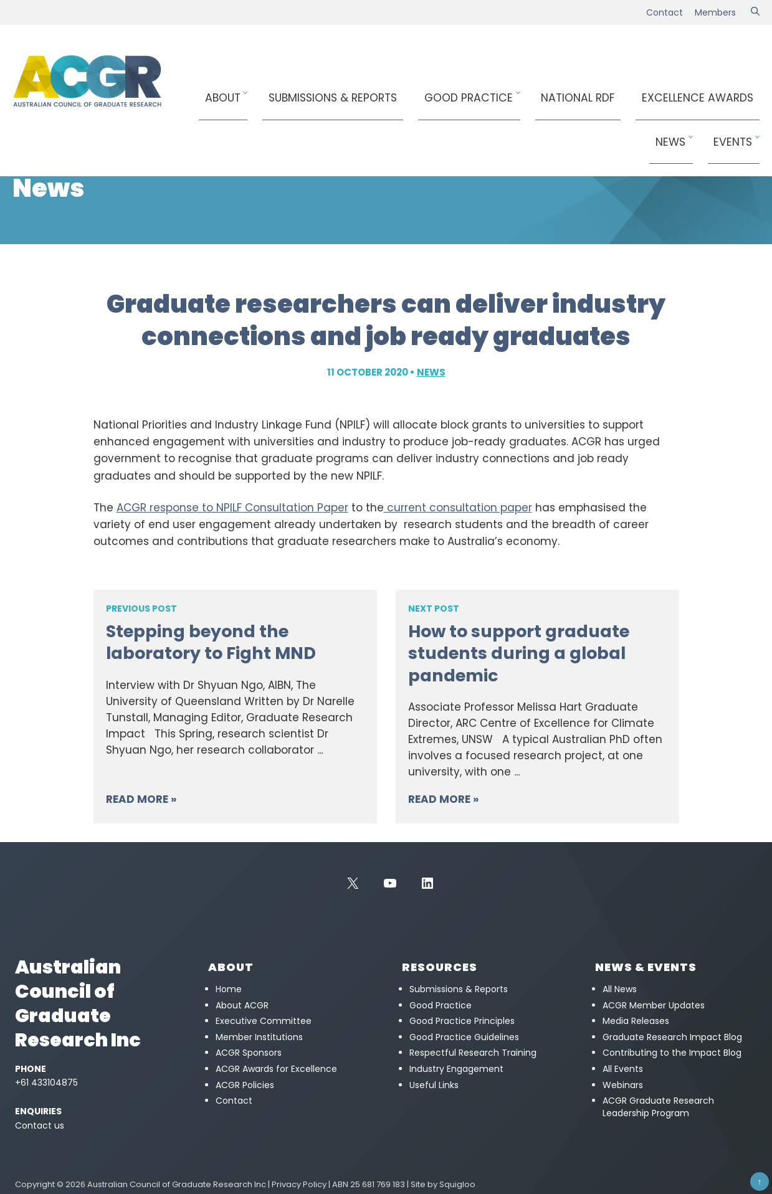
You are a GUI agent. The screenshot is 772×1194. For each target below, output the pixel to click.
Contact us (39, 1125)
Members (715, 12)
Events (737, 91)
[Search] (755, 12)
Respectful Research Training (472, 1052)
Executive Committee (264, 1021)
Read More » (141, 799)
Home (23, 140)
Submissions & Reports (321, 91)
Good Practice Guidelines (464, 1037)
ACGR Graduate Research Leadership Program (658, 1106)
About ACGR (242, 1005)
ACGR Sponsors (249, 1052)
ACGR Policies (245, 1085)
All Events (623, 1069)
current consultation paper (458, 507)
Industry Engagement (456, 1069)
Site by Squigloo (443, 1184)
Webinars (623, 1085)
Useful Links (434, 1085)
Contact (664, 12)
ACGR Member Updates (654, 1005)
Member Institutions (259, 1037)
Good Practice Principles (462, 1021)
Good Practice (429, 91)
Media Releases (636, 1021)
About (229, 91)
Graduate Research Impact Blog (672, 1037)
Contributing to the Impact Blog (672, 1052)
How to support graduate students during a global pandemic (518, 653)
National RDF (519, 91)
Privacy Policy (299, 1184)
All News (620, 989)
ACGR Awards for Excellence (276, 1069)
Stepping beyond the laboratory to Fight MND (211, 642)
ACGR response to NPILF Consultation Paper (232, 507)
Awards (612, 91)
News (687, 91)
